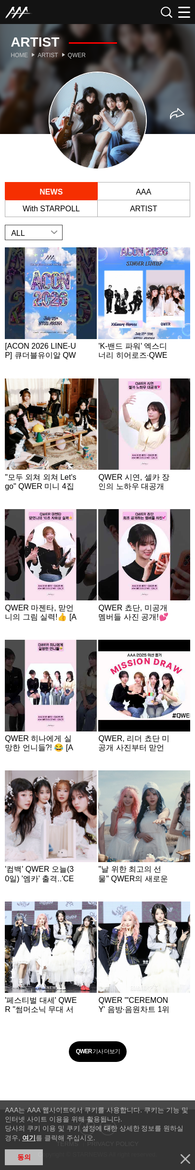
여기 (29, 1138)
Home (19, 55)
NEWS (51, 192)
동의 (24, 1157)
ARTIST (143, 209)
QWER (77, 55)
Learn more (50, 311)
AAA (143, 192)
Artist (48, 55)
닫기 (185, 1159)
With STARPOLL (51, 209)
